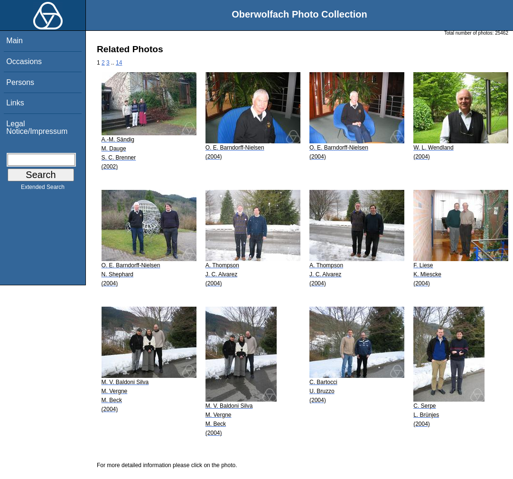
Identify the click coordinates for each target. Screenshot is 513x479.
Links (15, 103)
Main (14, 41)
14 (119, 62)
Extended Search (43, 189)
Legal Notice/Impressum (36, 127)
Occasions (24, 61)
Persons (20, 82)
